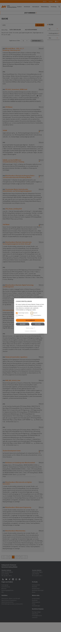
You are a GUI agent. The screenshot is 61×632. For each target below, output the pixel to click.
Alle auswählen (30, 320)
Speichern (38, 324)
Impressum (27, 331)
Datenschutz (33, 331)
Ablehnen (22, 324)
